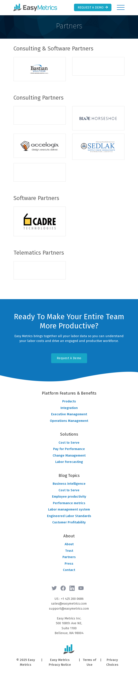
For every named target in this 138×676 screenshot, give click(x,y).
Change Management (69, 455)
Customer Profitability (69, 522)
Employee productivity (69, 496)
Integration (69, 408)
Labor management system (69, 509)
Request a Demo (93, 7)
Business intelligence (69, 484)
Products (69, 401)
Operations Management (69, 421)
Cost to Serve (69, 443)
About (69, 544)
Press (69, 564)
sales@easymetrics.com (69, 603)
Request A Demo (69, 358)
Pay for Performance (69, 449)
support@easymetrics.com (69, 608)
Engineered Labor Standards (69, 516)
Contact (69, 570)
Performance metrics (69, 503)
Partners (69, 557)
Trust (69, 551)
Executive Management (69, 414)
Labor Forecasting (69, 462)
